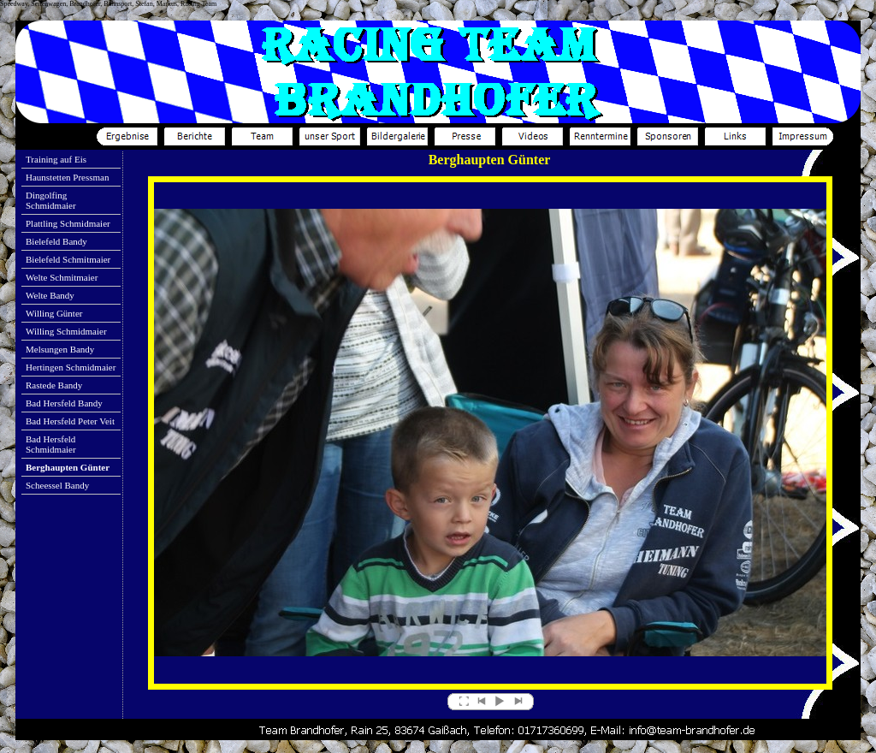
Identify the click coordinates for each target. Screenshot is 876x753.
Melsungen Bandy (60, 349)
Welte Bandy (50, 295)
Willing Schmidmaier (66, 331)
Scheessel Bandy (57, 485)
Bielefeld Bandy (56, 241)
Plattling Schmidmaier (68, 223)
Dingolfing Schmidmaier (51, 200)
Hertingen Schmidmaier (70, 367)
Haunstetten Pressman (67, 177)
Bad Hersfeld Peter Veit (70, 421)
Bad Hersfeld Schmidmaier (51, 444)
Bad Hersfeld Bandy (64, 403)
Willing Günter (54, 313)
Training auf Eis (56, 159)
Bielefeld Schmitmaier (68, 259)
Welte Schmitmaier (62, 277)
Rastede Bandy (54, 385)
